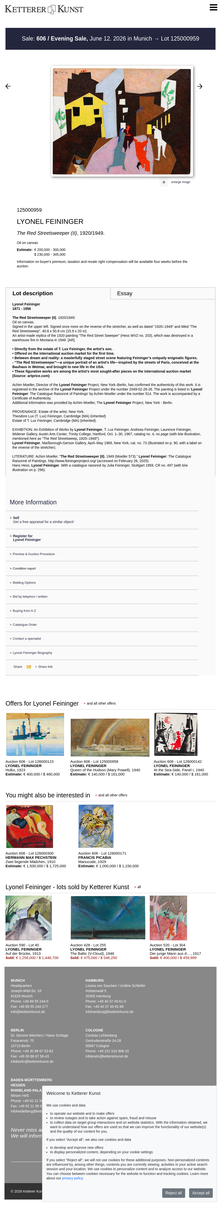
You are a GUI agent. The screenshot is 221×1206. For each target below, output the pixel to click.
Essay (124, 293)
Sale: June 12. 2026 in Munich (87, 38)
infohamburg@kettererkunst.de (109, 1012)
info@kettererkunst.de (28, 1012)
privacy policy (72, 1178)
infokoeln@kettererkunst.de (106, 1056)
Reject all (173, 1193)
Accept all (201, 1193)
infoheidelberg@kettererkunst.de (36, 1111)
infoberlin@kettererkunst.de (32, 1061)
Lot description (32, 293)
